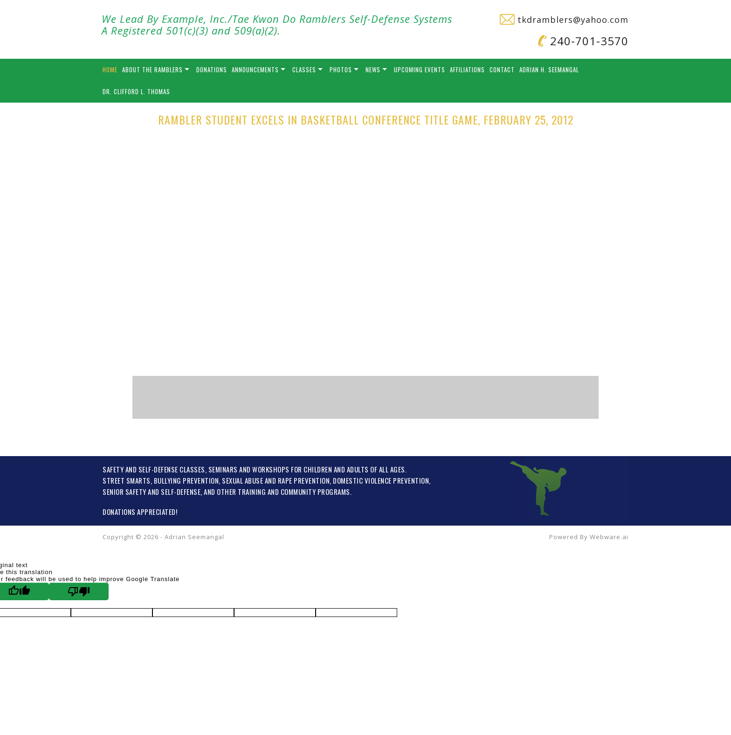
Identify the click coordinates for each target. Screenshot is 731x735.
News (373, 69)
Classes (304, 69)
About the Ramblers (152, 69)
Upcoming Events (419, 69)
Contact (502, 69)
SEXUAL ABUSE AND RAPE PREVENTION (276, 480)
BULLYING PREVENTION (186, 480)
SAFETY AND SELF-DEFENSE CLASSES (154, 469)
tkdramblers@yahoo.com (564, 19)
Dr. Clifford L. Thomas (136, 91)
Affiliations (467, 69)
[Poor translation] (79, 591)
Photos (341, 69)
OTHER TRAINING (241, 491)
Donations (211, 69)
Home (110, 69)
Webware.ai (609, 537)
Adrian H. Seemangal (549, 69)
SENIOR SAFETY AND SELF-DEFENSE (151, 491)
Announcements (255, 69)
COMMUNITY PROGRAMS (315, 491)
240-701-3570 (583, 41)
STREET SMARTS (127, 480)
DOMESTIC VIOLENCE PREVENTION (381, 480)
